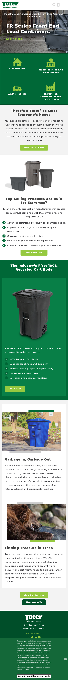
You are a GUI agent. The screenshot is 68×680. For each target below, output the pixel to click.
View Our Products (34, 148)
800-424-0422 (34, 633)
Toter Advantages (34, 253)
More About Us (34, 603)
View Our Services (34, 596)
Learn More (14, 38)
